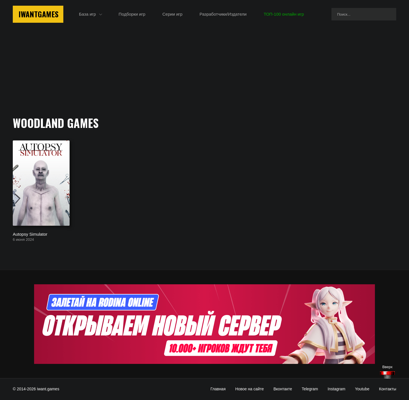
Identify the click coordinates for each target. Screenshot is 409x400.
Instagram (336, 389)
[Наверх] (387, 374)
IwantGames (38, 14)
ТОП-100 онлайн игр (284, 14)
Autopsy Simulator (30, 233)
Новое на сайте (249, 389)
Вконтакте (283, 389)
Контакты (387, 389)
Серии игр (172, 14)
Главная (218, 389)
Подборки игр (132, 14)
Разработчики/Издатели (223, 14)
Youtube (362, 389)
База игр (87, 14)
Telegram (310, 389)
